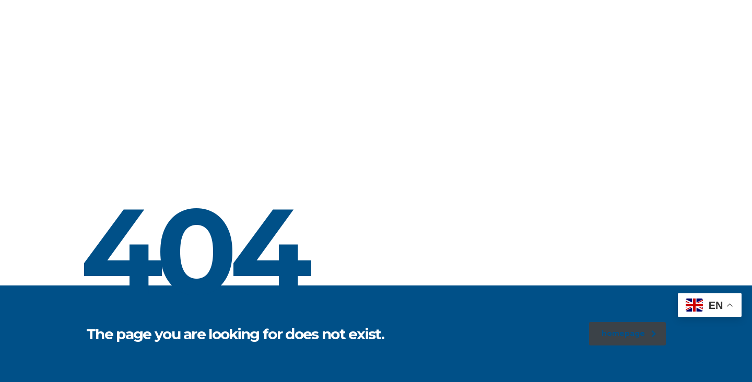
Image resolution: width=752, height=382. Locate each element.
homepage (629, 333)
